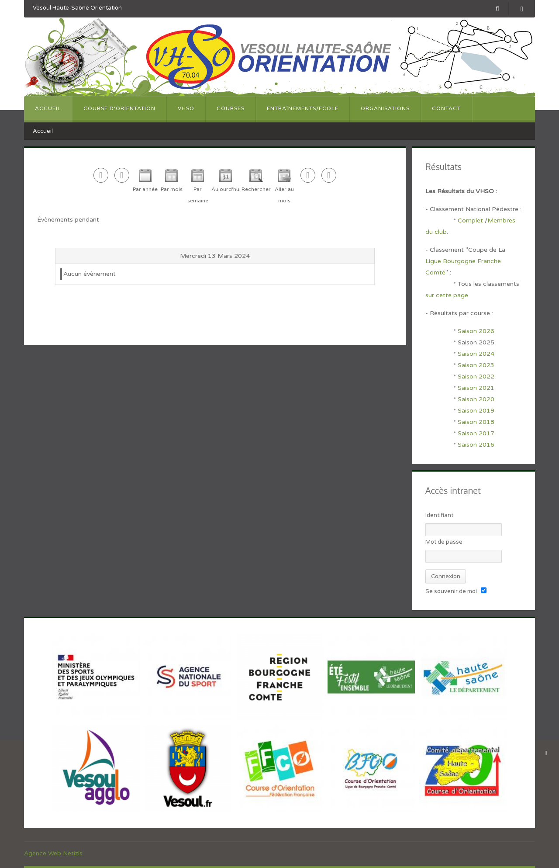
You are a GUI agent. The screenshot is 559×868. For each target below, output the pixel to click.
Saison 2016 (476, 444)
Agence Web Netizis (53, 853)
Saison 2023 (476, 365)
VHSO (186, 108)
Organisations (385, 108)
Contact (446, 108)
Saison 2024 (477, 354)
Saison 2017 (476, 433)
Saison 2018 (476, 422)
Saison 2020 (476, 399)
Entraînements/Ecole (302, 108)
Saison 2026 (476, 331)
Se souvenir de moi (451, 591)
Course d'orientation (119, 108)
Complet (470, 220)
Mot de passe (443, 541)
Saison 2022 (476, 376)
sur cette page (446, 295)
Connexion (445, 576)
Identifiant (439, 515)
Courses (231, 108)
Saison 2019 (476, 410)
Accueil (48, 108)
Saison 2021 (476, 388)
